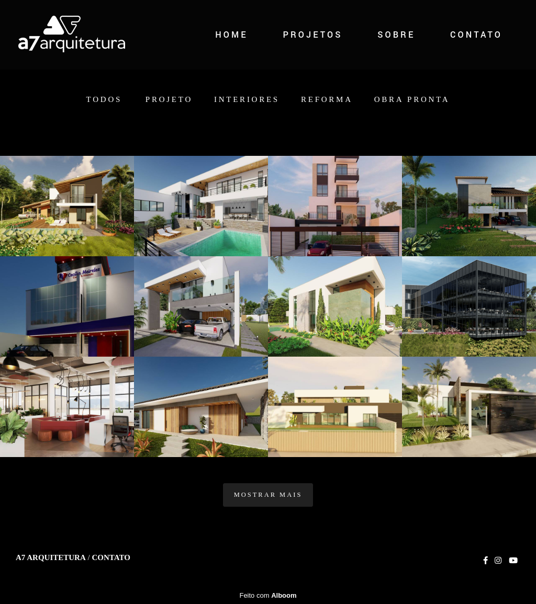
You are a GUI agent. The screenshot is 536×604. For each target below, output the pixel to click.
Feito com (267, 595)
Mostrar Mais (268, 494)
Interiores (247, 100)
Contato (111, 558)
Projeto (169, 100)
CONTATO (476, 35)
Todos (104, 100)
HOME (231, 35)
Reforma (327, 100)
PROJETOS (312, 35)
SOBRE (396, 35)
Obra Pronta (412, 100)
